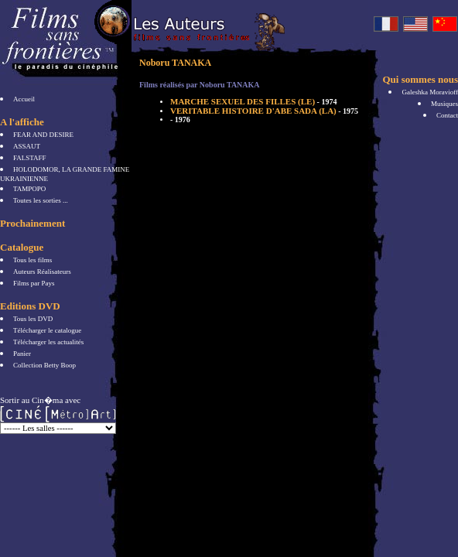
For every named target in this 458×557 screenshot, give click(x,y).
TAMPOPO (29, 189)
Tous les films (32, 260)
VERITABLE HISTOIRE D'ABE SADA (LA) (264, 110)
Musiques (444, 104)
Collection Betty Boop (44, 365)
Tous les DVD (33, 319)
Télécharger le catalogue (47, 330)
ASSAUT (26, 146)
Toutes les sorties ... (40, 200)
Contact (447, 115)
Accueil (24, 99)
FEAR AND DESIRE (43, 134)
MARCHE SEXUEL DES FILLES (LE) (253, 101)
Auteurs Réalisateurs (42, 271)
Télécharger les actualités (48, 342)
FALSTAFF (29, 158)
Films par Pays (34, 283)
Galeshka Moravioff (430, 92)
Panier (22, 353)
